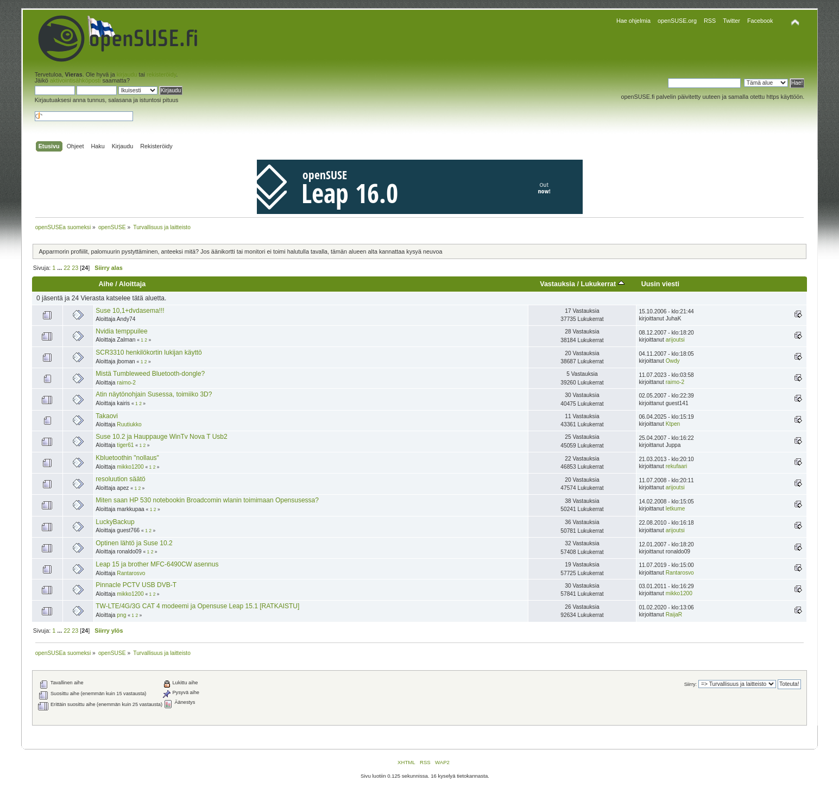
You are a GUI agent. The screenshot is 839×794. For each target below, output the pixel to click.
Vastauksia (557, 284)
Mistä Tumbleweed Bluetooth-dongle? (150, 373)
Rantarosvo (131, 573)
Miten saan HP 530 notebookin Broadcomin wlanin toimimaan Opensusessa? (207, 500)
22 (67, 267)
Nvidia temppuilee (121, 331)
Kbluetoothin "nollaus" (127, 458)
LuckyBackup (115, 522)
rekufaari (676, 466)
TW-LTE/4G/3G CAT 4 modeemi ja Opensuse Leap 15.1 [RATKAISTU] (197, 606)
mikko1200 (130, 467)
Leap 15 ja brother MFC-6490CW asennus (157, 564)
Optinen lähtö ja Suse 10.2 (134, 543)
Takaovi (107, 416)
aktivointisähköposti (75, 80)
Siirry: (690, 684)
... (60, 267)
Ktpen (673, 424)
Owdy (673, 361)
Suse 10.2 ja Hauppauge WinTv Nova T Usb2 (161, 436)
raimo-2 (126, 383)
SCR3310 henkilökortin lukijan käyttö (148, 352)
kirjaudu (127, 74)
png (121, 615)
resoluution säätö (120, 479)
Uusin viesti (660, 284)
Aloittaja (132, 284)
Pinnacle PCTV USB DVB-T (136, 585)
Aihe (106, 284)
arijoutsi (675, 340)
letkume (675, 509)
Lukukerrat (602, 284)
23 (75, 267)
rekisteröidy (161, 74)
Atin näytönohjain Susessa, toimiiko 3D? (154, 394)
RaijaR (674, 614)
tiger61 (125, 445)
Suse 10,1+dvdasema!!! (130, 310)
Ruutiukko (129, 424)
